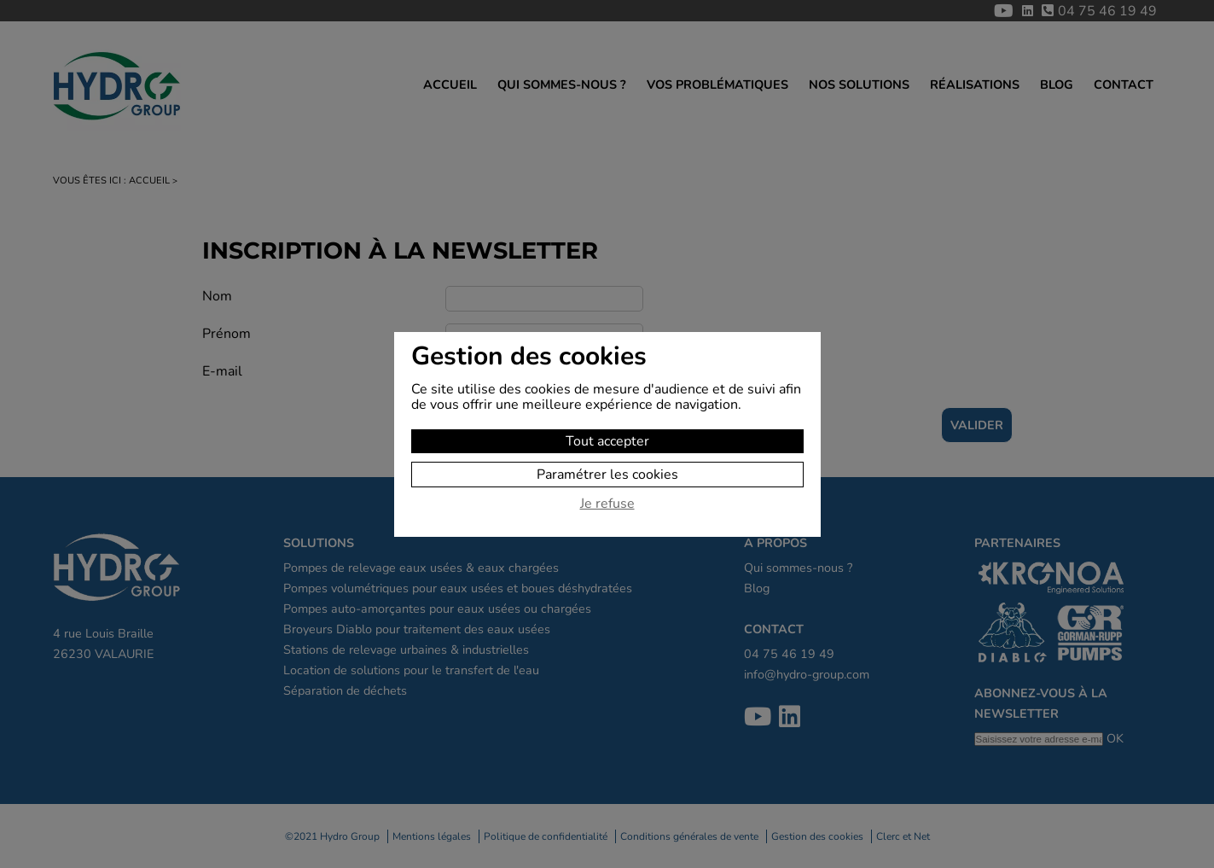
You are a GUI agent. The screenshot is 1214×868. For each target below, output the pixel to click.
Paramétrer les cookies (607, 474)
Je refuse (607, 504)
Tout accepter (607, 441)
